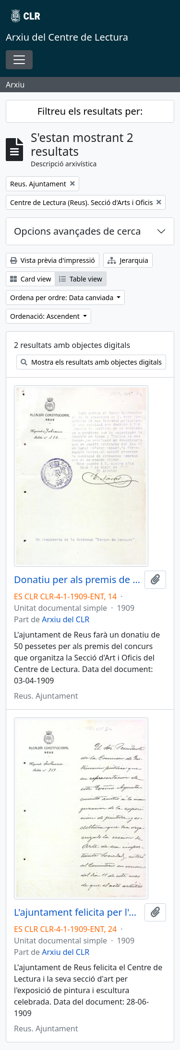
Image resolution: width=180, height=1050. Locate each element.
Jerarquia (128, 260)
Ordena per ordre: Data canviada (62, 297)
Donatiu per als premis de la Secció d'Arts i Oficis (77, 579)
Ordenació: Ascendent (45, 316)
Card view (30, 278)
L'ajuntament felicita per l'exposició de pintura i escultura (77, 912)
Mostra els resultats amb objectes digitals (91, 362)
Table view (80, 278)
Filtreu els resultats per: (90, 111)
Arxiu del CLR (65, 619)
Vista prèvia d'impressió (52, 260)
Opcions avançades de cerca (77, 231)
